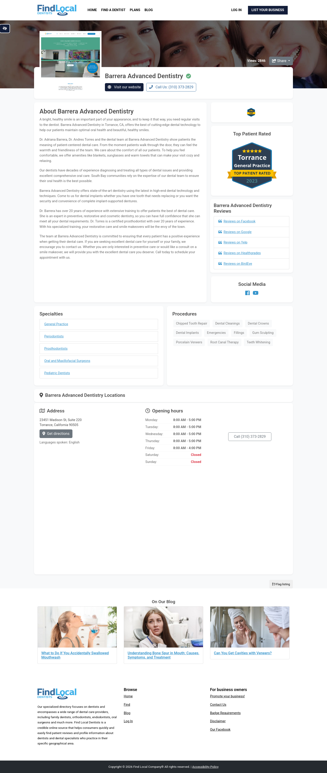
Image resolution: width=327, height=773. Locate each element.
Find (127, 705)
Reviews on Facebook (236, 221)
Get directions (55, 433)
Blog (149, 10)
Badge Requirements (225, 713)
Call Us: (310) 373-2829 (171, 87)
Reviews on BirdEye (235, 264)
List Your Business (268, 10)
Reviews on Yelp (232, 242)
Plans (135, 10)
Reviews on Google (235, 232)
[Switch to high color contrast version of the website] (5, 28)
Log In (236, 10)
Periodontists (54, 336)
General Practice (56, 324)
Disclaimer (218, 721)
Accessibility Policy (205, 766)
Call (250, 436)
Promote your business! (227, 696)
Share (279, 61)
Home (92, 10)
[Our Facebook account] (247, 293)
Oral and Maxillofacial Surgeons (67, 361)
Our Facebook (220, 729)
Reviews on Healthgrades (239, 253)
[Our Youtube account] (255, 293)
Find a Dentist (113, 10)
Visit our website (124, 87)
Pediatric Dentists (57, 373)
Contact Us (218, 705)
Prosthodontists (55, 349)
